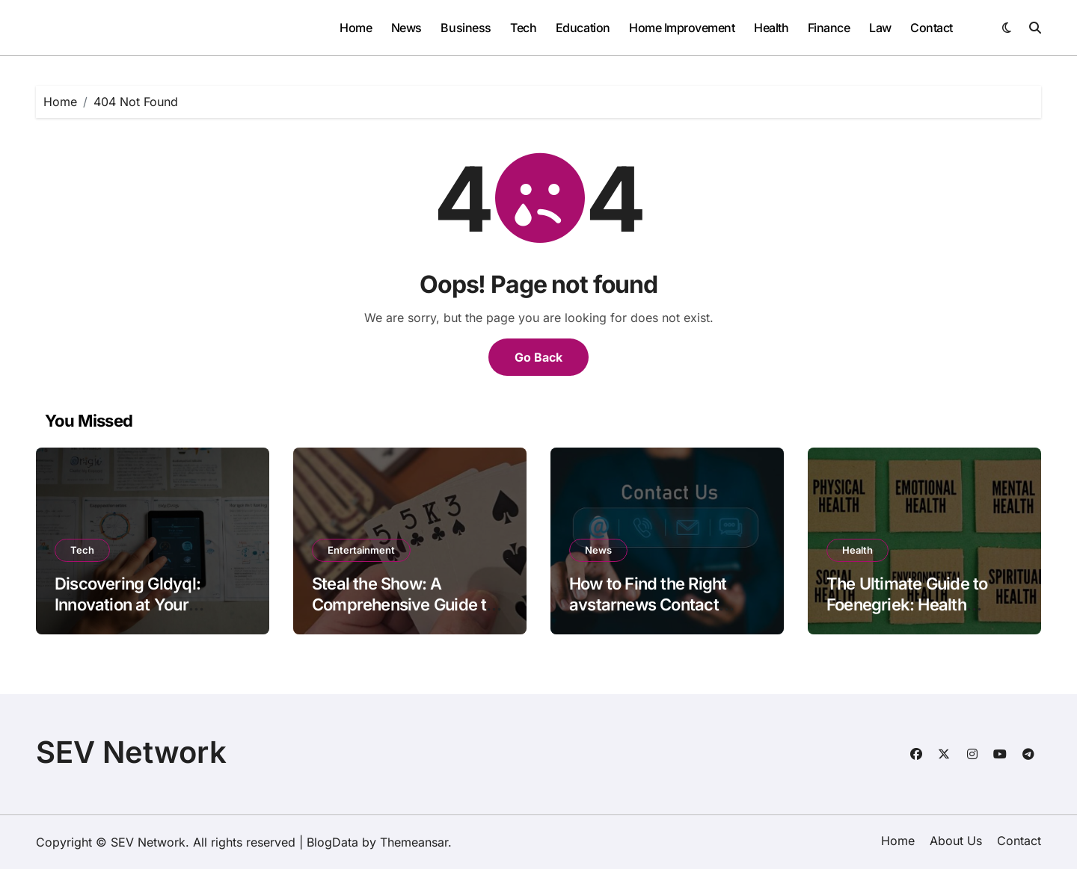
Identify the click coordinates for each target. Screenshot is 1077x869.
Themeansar (414, 842)
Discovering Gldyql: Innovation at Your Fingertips (127, 605)
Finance (829, 27)
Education (583, 27)
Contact (931, 27)
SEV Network (131, 752)
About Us (956, 840)
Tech (523, 27)
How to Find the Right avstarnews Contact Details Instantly (647, 605)
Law (880, 27)
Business (466, 27)
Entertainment (361, 550)
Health (771, 27)
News (406, 27)
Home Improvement (681, 27)
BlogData (332, 842)
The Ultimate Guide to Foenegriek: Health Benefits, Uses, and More (919, 605)
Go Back (538, 357)
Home (356, 27)
